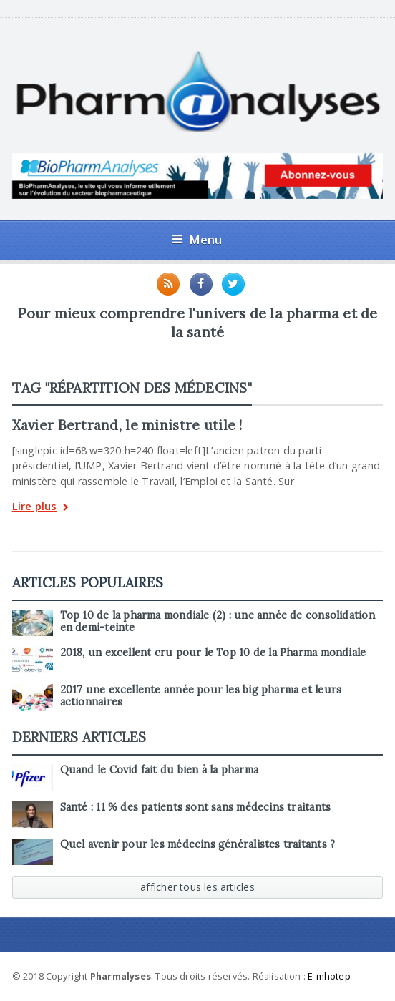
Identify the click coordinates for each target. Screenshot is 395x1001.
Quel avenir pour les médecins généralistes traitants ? (198, 844)
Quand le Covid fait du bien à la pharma (159, 769)
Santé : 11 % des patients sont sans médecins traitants (195, 807)
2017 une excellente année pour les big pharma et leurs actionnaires (201, 695)
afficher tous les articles (197, 887)
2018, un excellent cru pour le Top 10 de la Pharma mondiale (213, 652)
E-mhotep (329, 976)
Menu (197, 239)
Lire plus (40, 507)
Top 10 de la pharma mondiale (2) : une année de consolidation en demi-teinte (217, 621)
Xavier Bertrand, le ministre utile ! (127, 425)
